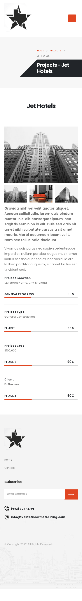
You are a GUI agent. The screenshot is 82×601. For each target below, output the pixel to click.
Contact (9, 468)
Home (8, 460)
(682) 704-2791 (19, 508)
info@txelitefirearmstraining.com (34, 517)
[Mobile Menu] (72, 18)
